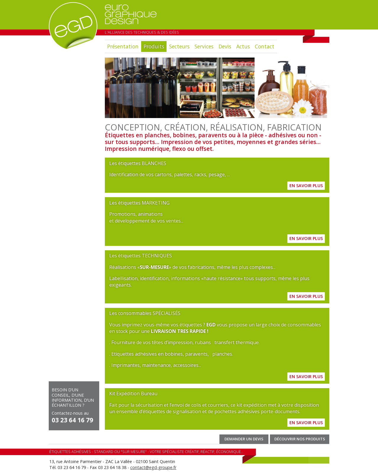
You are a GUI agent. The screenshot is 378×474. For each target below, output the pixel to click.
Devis (225, 46)
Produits (154, 46)
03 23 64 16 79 (72, 420)
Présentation (123, 46)
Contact (264, 46)
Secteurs (179, 46)
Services (204, 46)
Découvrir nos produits (299, 439)
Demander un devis (243, 439)
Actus (243, 46)
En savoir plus (306, 185)
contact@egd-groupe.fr (153, 467)
